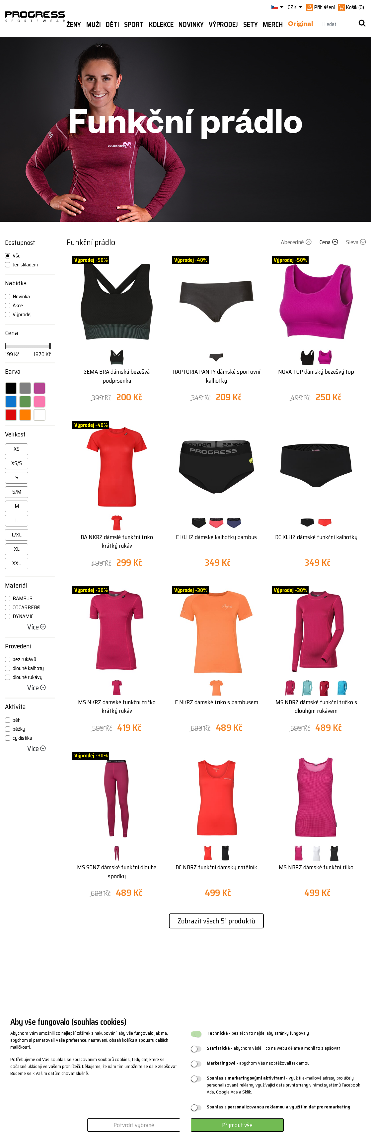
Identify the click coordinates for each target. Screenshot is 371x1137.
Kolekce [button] (161, 24)
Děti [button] (112, 24)
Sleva (356, 242)
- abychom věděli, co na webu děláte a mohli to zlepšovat (273, 1048)
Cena (329, 242)
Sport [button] (134, 24)
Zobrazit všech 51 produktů (216, 920)
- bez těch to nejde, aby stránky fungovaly (258, 1033)
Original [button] (300, 25)
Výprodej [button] (223, 24)
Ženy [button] (73, 24)
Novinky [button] (191, 24)
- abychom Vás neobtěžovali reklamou (258, 1063)
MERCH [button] (273, 24)
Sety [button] (250, 24)
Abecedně (297, 242)
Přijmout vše (237, 1125)
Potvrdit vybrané (133, 1125)
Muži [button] (93, 24)
